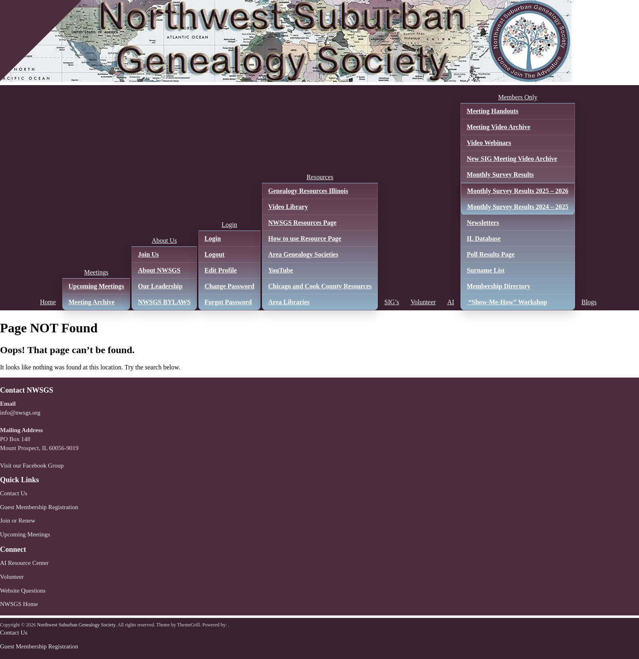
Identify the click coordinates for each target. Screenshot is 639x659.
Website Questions (23, 590)
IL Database (483, 238)
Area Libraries (288, 302)
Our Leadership (160, 286)
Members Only (517, 97)
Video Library (288, 206)
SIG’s (391, 302)
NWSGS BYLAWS (164, 302)
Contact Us (13, 493)
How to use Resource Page (304, 238)
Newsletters (483, 222)
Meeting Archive (91, 302)
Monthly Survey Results (500, 174)
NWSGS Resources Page (302, 222)
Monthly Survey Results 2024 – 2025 (517, 206)
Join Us (148, 254)
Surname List (486, 270)
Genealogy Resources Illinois (308, 190)
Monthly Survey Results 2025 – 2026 (517, 190)
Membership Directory (499, 286)
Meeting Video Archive (498, 126)
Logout (215, 254)
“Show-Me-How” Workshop (507, 302)
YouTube (280, 270)
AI (450, 302)
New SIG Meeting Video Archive (512, 158)
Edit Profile (221, 270)
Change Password (229, 286)
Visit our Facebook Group (32, 465)
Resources (319, 177)
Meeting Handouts (492, 111)
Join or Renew (17, 520)
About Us (164, 240)
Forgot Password (228, 302)
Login (229, 224)
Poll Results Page (490, 254)
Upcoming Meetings (96, 286)
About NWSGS (159, 270)
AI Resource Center (24, 563)
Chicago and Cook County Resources (320, 286)
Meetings (96, 272)
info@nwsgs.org (20, 412)
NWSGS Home (19, 604)
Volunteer (423, 302)
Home (48, 302)
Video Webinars (489, 142)
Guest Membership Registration (39, 507)
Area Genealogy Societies (303, 254)
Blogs (589, 302)
